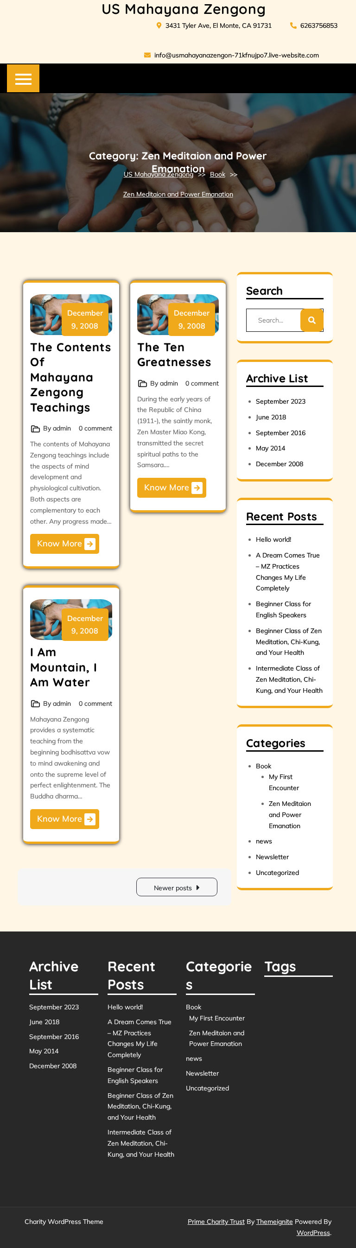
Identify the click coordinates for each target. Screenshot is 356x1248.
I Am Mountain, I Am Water (63, 667)
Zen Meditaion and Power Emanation (178, 194)
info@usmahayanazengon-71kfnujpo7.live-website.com (231, 55)
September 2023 (280, 401)
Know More (66, 544)
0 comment (95, 428)
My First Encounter (217, 1018)
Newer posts (173, 888)
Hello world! (273, 539)
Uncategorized (277, 872)
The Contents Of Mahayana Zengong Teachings (70, 377)
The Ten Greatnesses (174, 354)
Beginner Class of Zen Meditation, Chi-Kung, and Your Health (289, 642)
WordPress (313, 1233)
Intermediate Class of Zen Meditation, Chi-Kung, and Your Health (289, 679)
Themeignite (274, 1221)
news (264, 841)
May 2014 (270, 448)
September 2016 (280, 433)
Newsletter (272, 857)
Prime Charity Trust (216, 1221)
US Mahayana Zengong (184, 9)
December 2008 (279, 464)
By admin (57, 428)
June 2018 (271, 417)
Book (217, 174)
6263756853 (313, 25)
